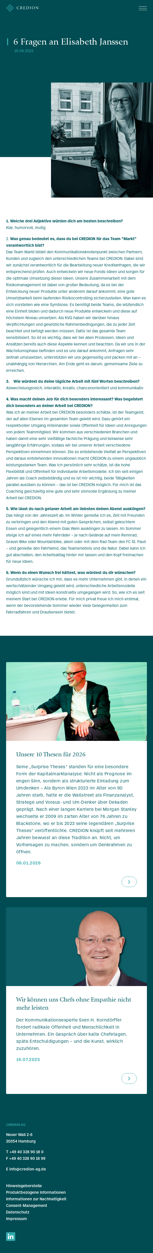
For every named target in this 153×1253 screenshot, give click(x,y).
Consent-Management (26, 1205)
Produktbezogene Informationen (36, 1192)
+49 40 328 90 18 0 (26, 1151)
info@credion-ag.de (27, 1169)
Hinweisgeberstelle (24, 1185)
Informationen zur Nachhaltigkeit (36, 1199)
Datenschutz (17, 1212)
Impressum (16, 1218)
